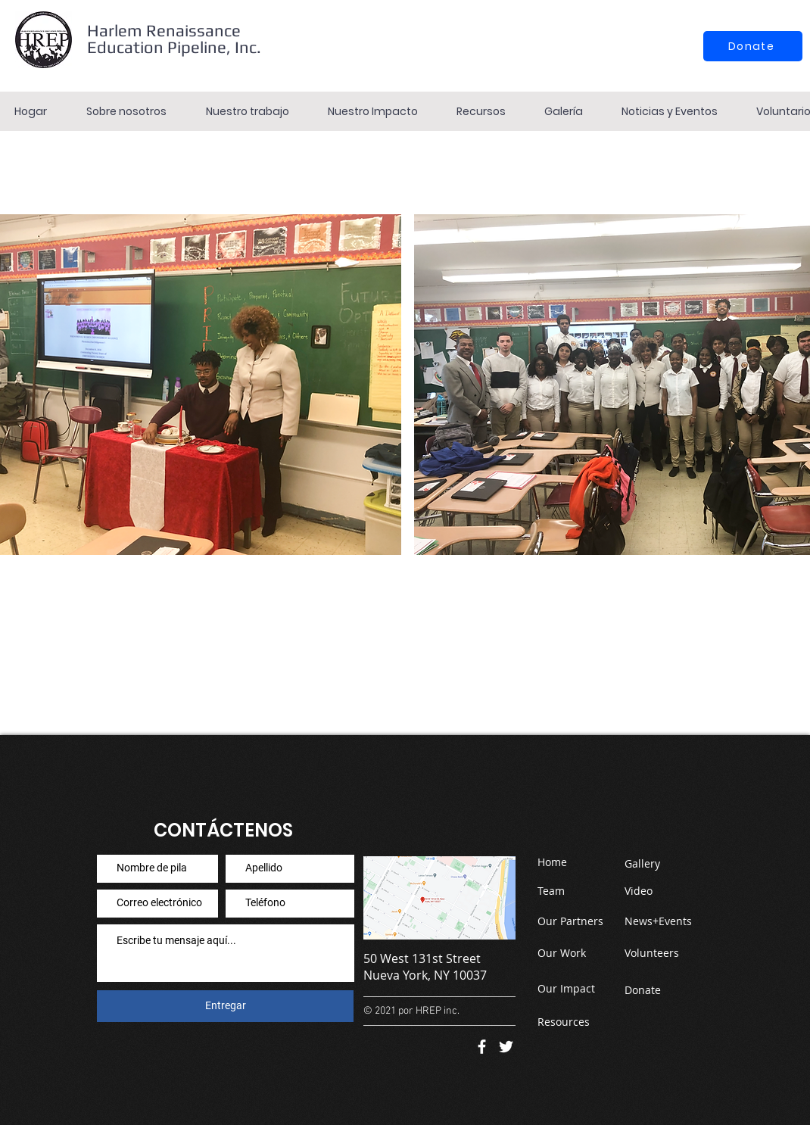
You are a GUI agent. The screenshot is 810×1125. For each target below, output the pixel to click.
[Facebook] (481, 1046)
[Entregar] (225, 1006)
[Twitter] (506, 1046)
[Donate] (752, 46)
